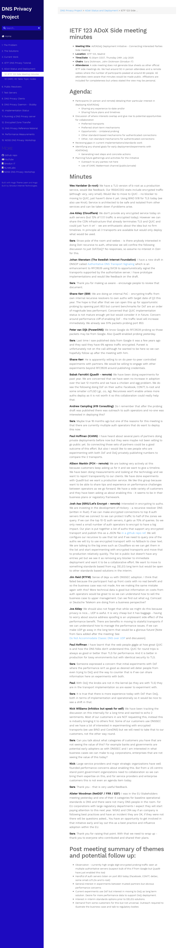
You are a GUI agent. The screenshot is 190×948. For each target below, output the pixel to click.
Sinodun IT (9, 163)
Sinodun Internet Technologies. (24, 186)
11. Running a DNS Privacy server (19, 116)
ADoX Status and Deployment (102, 10)
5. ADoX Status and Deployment (19, 69)
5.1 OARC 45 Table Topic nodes (21, 79)
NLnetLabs (9, 167)
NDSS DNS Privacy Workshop (18, 172)
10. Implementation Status (16, 110)
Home (7, 36)
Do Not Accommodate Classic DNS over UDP (98, 642)
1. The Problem (10, 45)
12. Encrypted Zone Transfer (16, 122)
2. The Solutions (10, 51)
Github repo (10, 155)
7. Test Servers (10, 92)
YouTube (8, 159)
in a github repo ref (83, 537)
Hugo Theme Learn (20, 182)
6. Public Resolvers (12, 86)
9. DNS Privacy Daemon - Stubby (19, 104)
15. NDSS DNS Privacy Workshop (19, 140)
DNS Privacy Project (72, 10)
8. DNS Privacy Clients (14, 98)
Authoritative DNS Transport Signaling (115, 264)
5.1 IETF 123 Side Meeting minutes (22, 74)
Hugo (35, 182)
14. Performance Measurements (18, 134)
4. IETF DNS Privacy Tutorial (17, 63)
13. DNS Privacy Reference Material (20, 128)
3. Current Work (10, 57)
